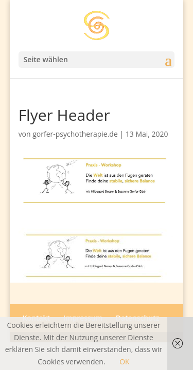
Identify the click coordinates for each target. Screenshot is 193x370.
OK (124, 361)
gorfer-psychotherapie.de (75, 134)
